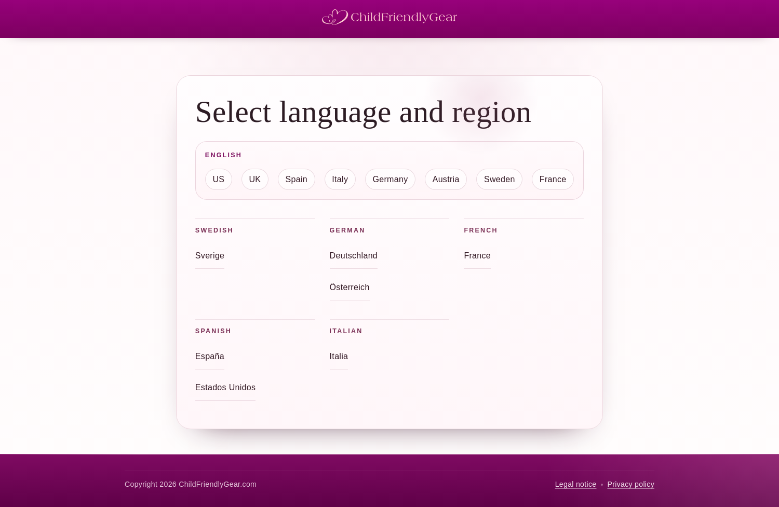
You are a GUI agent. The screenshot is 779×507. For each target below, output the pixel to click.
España (209, 356)
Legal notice (576, 484)
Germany (390, 179)
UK (255, 179)
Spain (297, 179)
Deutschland (354, 255)
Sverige (210, 255)
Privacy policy (630, 484)
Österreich (350, 287)
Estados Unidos (225, 387)
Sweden (499, 179)
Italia (339, 356)
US (218, 179)
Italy (340, 179)
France (553, 179)
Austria (446, 179)
